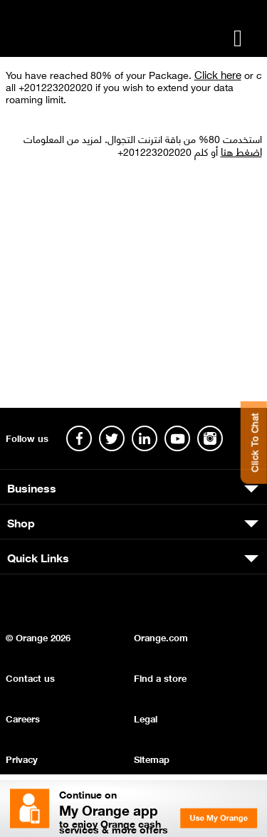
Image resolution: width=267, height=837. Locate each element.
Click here (217, 74)
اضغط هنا (241, 151)
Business (31, 487)
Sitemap (151, 758)
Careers (23, 718)
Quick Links (38, 556)
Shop (21, 521)
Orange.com (161, 637)
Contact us (30, 677)
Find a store (160, 677)
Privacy (22, 758)
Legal (145, 718)
